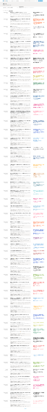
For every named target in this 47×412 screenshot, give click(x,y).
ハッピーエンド (21, 366)
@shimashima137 (36, 141)
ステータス (23, 47)
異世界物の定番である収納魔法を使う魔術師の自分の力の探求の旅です (38, 338)
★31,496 (12, 350)
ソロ (27, 203)
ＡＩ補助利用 (22, 126)
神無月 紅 (16, 266)
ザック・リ (21, 237)
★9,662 (11, 262)
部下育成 (17, 295)
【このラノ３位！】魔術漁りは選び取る (16, 156)
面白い (34, 285)
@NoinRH (38, 158)
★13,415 (12, 254)
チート (23, 335)
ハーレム (16, 227)
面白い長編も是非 (36, 62)
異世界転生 (19, 24)
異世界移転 (12, 227)
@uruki (37, 84)
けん (40, 62)
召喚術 (16, 219)
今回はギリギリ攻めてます (19, 406)
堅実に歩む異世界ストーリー (38, 12)
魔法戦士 (26, 47)
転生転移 (12, 382)
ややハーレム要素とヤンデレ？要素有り (24, 279)
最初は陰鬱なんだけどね (37, 140)
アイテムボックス (15, 343)
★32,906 (12, 92)
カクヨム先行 (26, 264)
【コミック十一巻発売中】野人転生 (15, 33)
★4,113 (11, 388)
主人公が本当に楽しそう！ (37, 308)
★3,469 (11, 209)
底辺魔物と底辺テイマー (13, 75)
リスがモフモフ (12, 135)
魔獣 (16, 272)
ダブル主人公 (12, 279)
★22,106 (12, 333)
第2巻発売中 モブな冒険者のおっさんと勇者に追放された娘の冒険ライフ (38, 121)
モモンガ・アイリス (25, 68)
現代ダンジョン (15, 73)
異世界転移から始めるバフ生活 (38, 298)
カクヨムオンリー (27, 73)
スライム (21, 80)
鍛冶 (28, 24)
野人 (22, 33)
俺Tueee (18, 279)
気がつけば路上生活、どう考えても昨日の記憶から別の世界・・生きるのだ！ (38, 259)
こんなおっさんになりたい (37, 124)
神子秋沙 (20, 337)
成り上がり (15, 24)
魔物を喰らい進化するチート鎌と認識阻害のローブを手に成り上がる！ (38, 59)
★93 (11, 63)
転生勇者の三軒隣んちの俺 (14, 274)
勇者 (24, 73)
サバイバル (15, 39)
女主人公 (22, 24)
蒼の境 (11, 26)
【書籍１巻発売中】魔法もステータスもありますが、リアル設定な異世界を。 (38, 42)
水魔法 (15, 264)
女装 (23, 203)
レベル (19, 39)
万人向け (28, 343)
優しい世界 (27, 135)
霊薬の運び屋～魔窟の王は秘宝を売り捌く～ (16, 290)
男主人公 (29, 39)
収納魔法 (12, 343)
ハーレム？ (28, 272)
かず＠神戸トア (35, 207)
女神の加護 (23, 135)
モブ (18, 248)
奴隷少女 (12, 406)
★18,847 (12, 124)
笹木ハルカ (19, 96)
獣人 (16, 144)
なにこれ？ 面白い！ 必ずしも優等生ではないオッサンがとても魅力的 (38, 46)
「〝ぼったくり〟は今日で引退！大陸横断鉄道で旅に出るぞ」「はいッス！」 (38, 105)
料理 (20, 264)
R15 (15, 406)
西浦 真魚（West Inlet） (19, 393)
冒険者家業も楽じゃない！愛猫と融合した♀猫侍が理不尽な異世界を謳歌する (38, 20)
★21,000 (12, 396)
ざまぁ (25, 398)
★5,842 (11, 270)
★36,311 (12, 142)
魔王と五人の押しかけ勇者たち (14, 237)
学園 (20, 398)
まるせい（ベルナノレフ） (14, 377)
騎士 (16, 398)
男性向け (12, 188)
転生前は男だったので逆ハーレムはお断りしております (18, 362)
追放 (11, 126)
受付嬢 (25, 203)
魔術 (13, 272)
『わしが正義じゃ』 (36, 147)
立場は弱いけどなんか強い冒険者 (38, 250)
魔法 (20, 196)
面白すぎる (35, 403)
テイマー (16, 80)
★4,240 (11, 100)
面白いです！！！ (36, 293)
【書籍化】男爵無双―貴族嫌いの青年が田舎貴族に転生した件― (19, 345)
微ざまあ (12, 118)
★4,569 (11, 201)
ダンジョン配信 (19, 73)
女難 (25, 406)
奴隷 (14, 227)
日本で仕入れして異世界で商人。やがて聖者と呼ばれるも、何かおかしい (38, 315)
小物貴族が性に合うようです (14, 89)
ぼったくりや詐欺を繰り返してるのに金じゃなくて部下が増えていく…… (38, 291)
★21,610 (12, 277)
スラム (17, 264)
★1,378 (11, 325)
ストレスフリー (16, 135)
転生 (17, 126)
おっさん (18, 47)
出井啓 (22, 306)
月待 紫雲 (17, 198)
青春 (12, 398)
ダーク (26, 39)
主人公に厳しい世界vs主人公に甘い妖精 (15, 235)
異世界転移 (12, 47)
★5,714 (11, 341)
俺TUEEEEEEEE (21, 382)
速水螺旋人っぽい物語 (37, 107)
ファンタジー (14, 203)
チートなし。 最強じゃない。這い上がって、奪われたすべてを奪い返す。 (38, 27)
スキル (22, 39)
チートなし (14, 31)
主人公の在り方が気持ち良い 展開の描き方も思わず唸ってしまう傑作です (38, 72)
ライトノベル (23, 343)
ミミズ (18, 80)
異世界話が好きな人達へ (37, 332)
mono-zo (16, 259)
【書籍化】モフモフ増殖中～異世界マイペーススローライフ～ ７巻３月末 (38, 283)
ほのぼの (12, 219)
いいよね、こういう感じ (37, 201)
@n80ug (42, 107)
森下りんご (29, 362)
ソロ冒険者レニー (12, 198)
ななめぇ (21, 229)
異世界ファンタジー (15, 23)
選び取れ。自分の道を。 (37, 156)
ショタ (14, 196)
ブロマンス (12, 248)
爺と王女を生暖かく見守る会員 (38, 149)
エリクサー (14, 382)
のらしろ (37, 223)
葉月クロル (20, 130)
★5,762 (11, 37)
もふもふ (24, 39)
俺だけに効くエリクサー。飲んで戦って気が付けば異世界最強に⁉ (20, 376)
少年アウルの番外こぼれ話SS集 (38, 322)
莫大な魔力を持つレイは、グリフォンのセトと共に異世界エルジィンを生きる (38, 267)
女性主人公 (23, 264)
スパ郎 (20, 89)
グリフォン (25, 272)
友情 (15, 335)
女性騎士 (22, 227)
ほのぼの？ (26, 80)
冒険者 (23, 80)
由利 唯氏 (25, 12)
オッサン (20, 47)
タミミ (5, 4)
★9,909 (11, 54)
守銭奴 (19, 295)
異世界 (11, 31)
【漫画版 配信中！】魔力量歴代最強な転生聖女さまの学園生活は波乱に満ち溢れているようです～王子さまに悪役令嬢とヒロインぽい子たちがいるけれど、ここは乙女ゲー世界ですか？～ (20, 112)
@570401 (42, 366)
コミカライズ (12, 39)
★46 (11, 240)
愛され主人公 (17, 366)
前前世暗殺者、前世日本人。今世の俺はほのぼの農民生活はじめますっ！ (38, 84)
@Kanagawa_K (15, 26)
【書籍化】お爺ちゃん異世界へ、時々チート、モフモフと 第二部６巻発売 (38, 330)
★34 (11, 29)
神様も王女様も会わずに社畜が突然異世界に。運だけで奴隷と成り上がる (38, 223)
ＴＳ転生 (25, 366)
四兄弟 (16, 196)
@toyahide (40, 53)
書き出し (12, 374)
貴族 (19, 264)
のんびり (13, 335)
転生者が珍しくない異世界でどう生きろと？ (16, 12)
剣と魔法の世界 (22, 144)
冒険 (17, 335)
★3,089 (11, 225)
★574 (11, 23)
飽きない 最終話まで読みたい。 (38, 341)
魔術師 (18, 343)
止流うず (25, 369)
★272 (11, 358)
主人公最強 (12, 73)
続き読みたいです (36, 349)
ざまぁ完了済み (18, 374)
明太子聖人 (16, 174)
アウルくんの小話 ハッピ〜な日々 (15, 322)
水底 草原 (11, 346)
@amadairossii (40, 300)
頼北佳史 (16, 42)
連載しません (14, 374)
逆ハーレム (12, 366)
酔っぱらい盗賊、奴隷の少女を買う (15, 400)
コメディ (28, 295)
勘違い (21, 295)
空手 (17, 39)
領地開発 (19, 227)
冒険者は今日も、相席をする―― (38, 198)
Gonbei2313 (24, 250)
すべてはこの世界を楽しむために (15, 306)
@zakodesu (35, 309)
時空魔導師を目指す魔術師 (14, 337)
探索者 (22, 73)
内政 (13, 264)
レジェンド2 (12, 266)
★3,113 (11, 318)
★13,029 (12, 404)
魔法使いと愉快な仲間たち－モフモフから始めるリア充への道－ (19, 282)
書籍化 (16, 312)
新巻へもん (23, 400)
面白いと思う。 (35, 53)
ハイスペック (25, 24)
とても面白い (35, 176)
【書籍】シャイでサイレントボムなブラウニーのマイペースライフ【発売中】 (38, 174)
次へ (26, 408)
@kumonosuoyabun (36, 99)
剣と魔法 (26, 248)
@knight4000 (35, 333)
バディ (14, 248)
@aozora (19, 75)
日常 (28, 80)
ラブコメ (15, 126)
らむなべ (24, 156)
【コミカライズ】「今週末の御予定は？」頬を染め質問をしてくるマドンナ (38, 385)
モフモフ (13, 24)
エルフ (18, 144)
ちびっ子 (12, 196)
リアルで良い (35, 167)
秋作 (22, 121)
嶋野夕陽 (20, 148)
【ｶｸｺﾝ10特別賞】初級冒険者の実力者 (15, 250)
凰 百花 (42, 114)
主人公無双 (23, 256)
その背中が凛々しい (36, 114)
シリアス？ (15, 65)
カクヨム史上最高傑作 (37, 98)
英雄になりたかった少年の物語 (14, 229)
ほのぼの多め (14, 320)
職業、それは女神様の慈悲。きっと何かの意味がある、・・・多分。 (38, 76)
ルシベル (37, 248)
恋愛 (20, 235)
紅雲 (36, 217)
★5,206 (11, 302)
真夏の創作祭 (19, 272)
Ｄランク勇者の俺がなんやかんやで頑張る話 (16, 369)
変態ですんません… (38, 285)
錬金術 (14, 295)
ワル (13, 406)
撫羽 (23, 191)
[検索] (25, 0)
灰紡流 (13, 165)
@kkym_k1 (37, 46)
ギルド (11, 272)
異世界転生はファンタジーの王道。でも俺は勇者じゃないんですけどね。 (38, 275)
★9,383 (11, 79)
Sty (24, 290)
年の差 (19, 126)
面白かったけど (35, 300)
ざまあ (13, 126)
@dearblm (35, 186)
